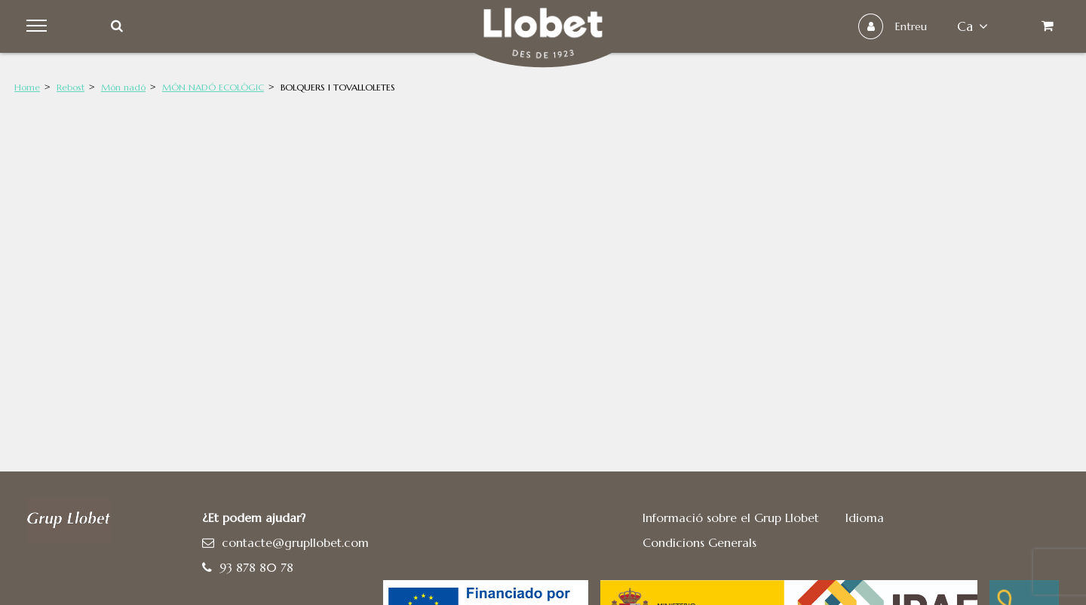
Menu (39, 26)
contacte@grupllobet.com (295, 542)
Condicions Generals (699, 542)
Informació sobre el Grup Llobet (731, 517)
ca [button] (972, 26)
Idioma (864, 517)
